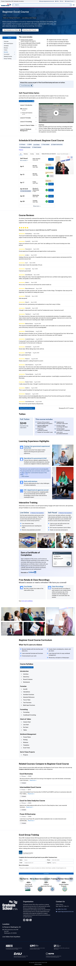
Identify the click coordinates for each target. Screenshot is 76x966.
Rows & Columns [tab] (26, 679)
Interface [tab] (24, 674)
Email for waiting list (49, 173)
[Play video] (56, 113)
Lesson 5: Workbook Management (25, 130)
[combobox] (41, 5)
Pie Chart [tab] (24, 727)
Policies (21, 150)
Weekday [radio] (26, 153)
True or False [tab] (25, 700)
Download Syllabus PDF (26, 667)
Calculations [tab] (25, 691)
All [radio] (20, 153)
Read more (33, 780)
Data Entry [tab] (25, 676)
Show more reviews (27, 408)
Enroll (9, 37)
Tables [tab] (24, 730)
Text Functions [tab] (26, 702)
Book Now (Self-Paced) (30, 30)
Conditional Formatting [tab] (28, 715)
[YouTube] (24, 920)
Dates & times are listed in (49, 153)
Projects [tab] (24, 755)
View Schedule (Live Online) (12, 30)
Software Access (24, 147)
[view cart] (61, 1)
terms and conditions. (27, 601)
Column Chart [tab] (26, 722)
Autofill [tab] (24, 689)
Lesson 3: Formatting (26, 121)
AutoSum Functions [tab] (27, 694)
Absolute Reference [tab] (27, 697)
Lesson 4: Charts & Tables (27, 125)
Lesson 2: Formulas (25, 118)
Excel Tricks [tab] (25, 747)
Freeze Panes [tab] (26, 737)
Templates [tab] (25, 745)
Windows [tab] (24, 742)
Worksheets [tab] (25, 682)
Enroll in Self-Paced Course (27, 101)
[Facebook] (27, 920)
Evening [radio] (32, 153)
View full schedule (25, 191)
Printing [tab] (24, 739)
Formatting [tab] (25, 712)
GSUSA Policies (38, 964)
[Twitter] (30, 920)
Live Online (36, 144)
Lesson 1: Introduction (26, 105)
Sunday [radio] (37, 153)
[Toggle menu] (73, 5)
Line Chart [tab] (25, 724)
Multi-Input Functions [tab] (28, 705)
